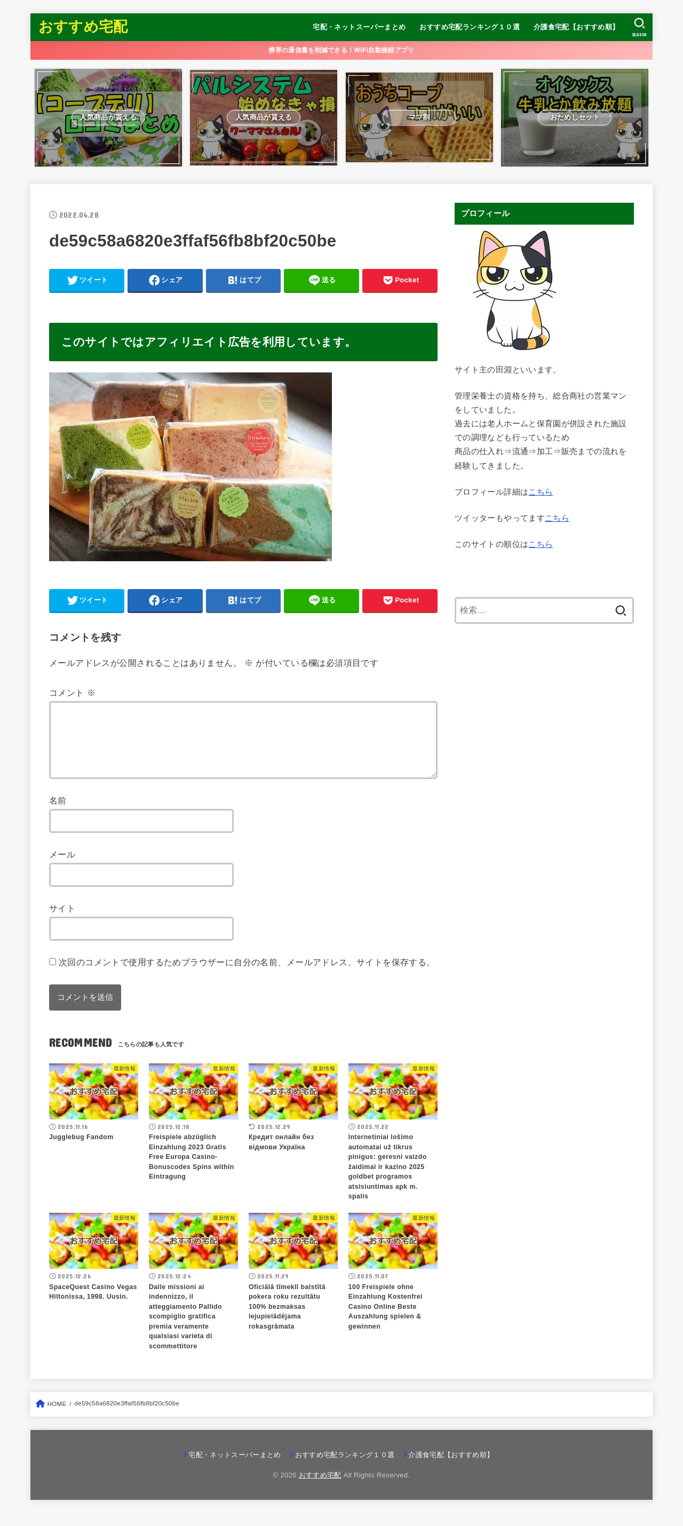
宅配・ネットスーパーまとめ (359, 27)
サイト (62, 921)
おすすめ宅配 (83, 27)
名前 (58, 813)
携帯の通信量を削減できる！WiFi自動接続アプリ (341, 50)
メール (62, 867)
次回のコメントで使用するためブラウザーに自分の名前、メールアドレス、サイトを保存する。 (247, 975)
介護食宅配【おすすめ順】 (577, 27)
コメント (72, 692)
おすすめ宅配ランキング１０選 (469, 27)
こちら (540, 492)
